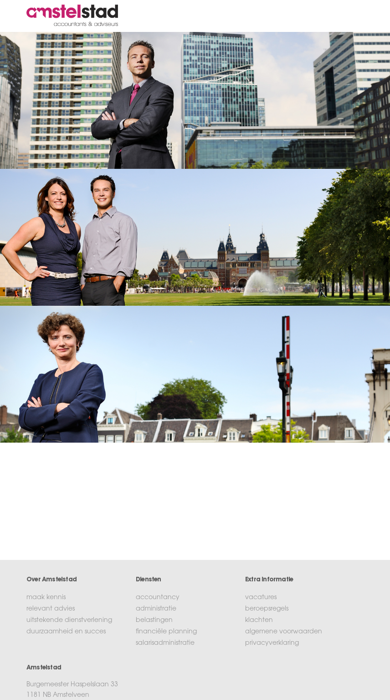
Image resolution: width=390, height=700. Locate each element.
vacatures (261, 598)
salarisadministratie (165, 643)
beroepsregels (266, 609)
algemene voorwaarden (283, 632)
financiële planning (166, 632)
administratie (156, 609)
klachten (259, 620)
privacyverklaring (272, 643)
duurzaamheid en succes (66, 632)
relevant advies (50, 609)
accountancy (158, 598)
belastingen (154, 620)
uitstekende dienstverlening (69, 620)
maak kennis (46, 598)
